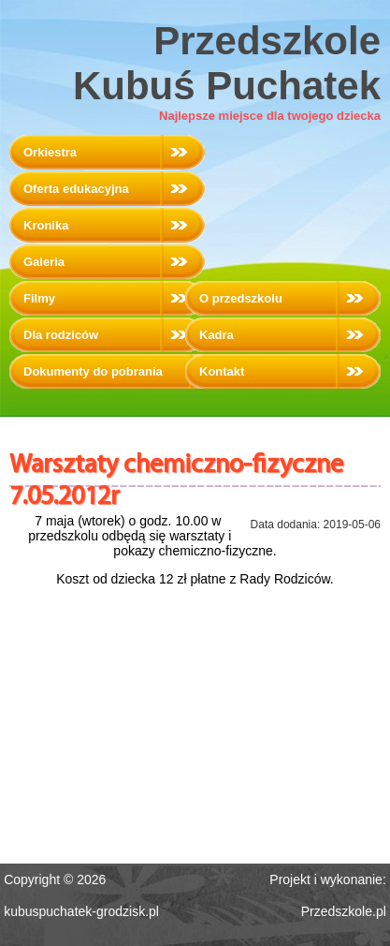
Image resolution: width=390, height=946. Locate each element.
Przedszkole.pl (343, 911)
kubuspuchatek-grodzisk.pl (81, 911)
